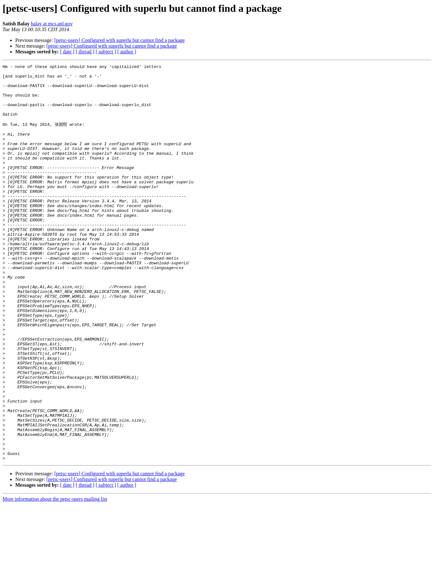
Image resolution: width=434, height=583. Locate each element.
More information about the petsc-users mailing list (55, 577)
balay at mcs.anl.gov (52, 23)
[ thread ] (85, 51)
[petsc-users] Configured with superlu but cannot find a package (119, 40)
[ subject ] (106, 51)
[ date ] (67, 51)
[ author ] (126, 51)
